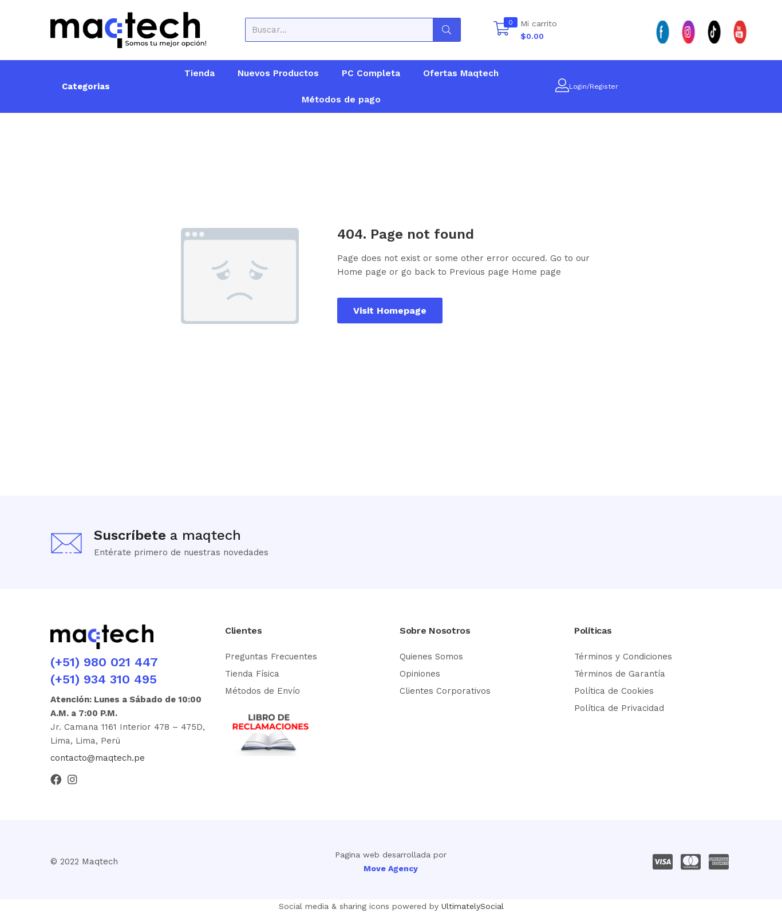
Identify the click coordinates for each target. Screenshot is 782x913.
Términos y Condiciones (623, 656)
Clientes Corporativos (445, 691)
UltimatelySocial (472, 906)
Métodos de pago (341, 99)
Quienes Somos (431, 656)
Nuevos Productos (278, 73)
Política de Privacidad (619, 708)
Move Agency (391, 868)
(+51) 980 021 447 (104, 662)
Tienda (199, 73)
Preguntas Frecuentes (271, 656)
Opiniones (420, 674)
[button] (525, 30)
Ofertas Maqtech (461, 73)
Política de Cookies (614, 691)
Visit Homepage (389, 310)
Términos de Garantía (619, 674)
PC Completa (371, 73)
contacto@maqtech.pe (97, 758)
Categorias (86, 86)
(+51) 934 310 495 (103, 679)
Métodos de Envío (262, 691)
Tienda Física (252, 674)
